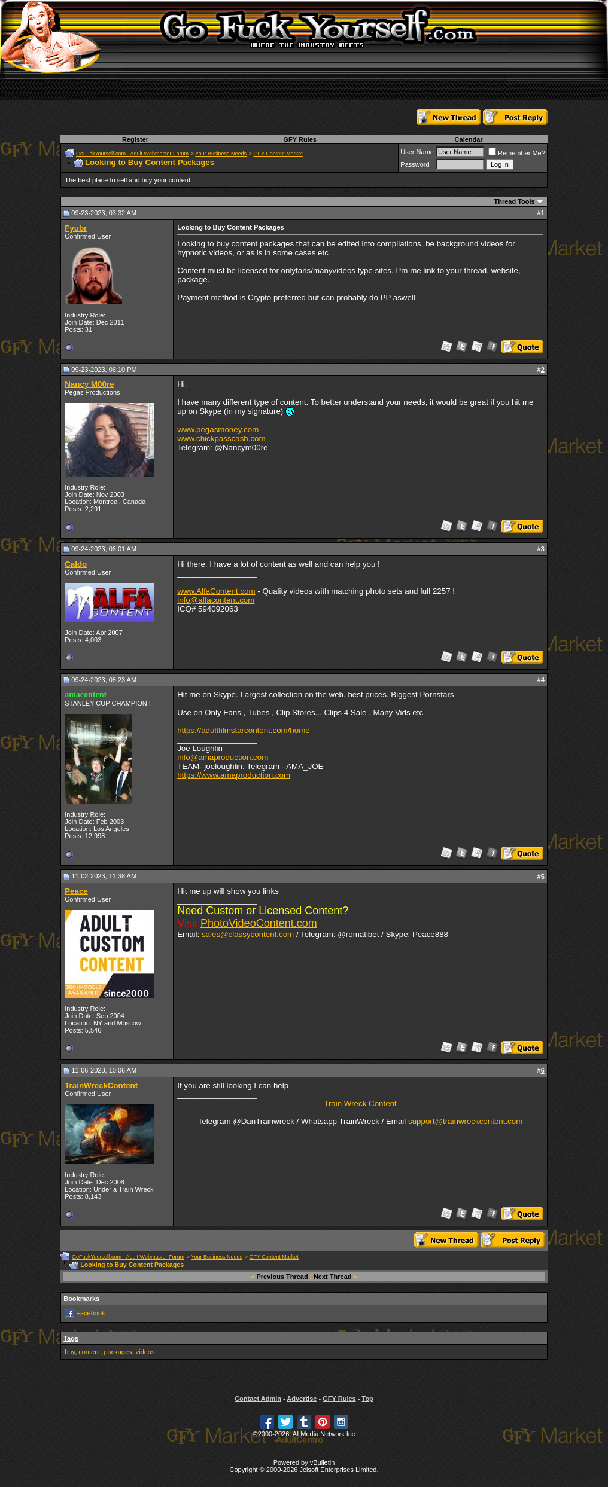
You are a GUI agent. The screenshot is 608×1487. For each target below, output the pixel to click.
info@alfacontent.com (215, 600)
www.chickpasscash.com (221, 438)
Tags (70, 1338)
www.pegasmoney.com (218, 429)
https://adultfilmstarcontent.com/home (243, 730)
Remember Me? (516, 153)
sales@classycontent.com (248, 934)
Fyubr (76, 228)
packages (118, 1351)
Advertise (302, 1398)
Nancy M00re (89, 384)
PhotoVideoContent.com (258, 923)
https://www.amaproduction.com (233, 775)
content (89, 1351)
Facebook (90, 1312)
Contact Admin (258, 1398)
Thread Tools (514, 201)
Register (135, 139)
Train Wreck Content (360, 1103)
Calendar (469, 139)
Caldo (76, 564)
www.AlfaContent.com (216, 591)
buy (70, 1351)
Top (367, 1398)
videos (145, 1351)
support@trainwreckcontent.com (465, 1121)
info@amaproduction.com (222, 757)
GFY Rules (299, 139)
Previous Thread (282, 1276)
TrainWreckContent (101, 1085)
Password (414, 164)
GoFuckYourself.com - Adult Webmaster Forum (132, 154)
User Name (417, 151)
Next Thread (333, 1276)
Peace (76, 891)
